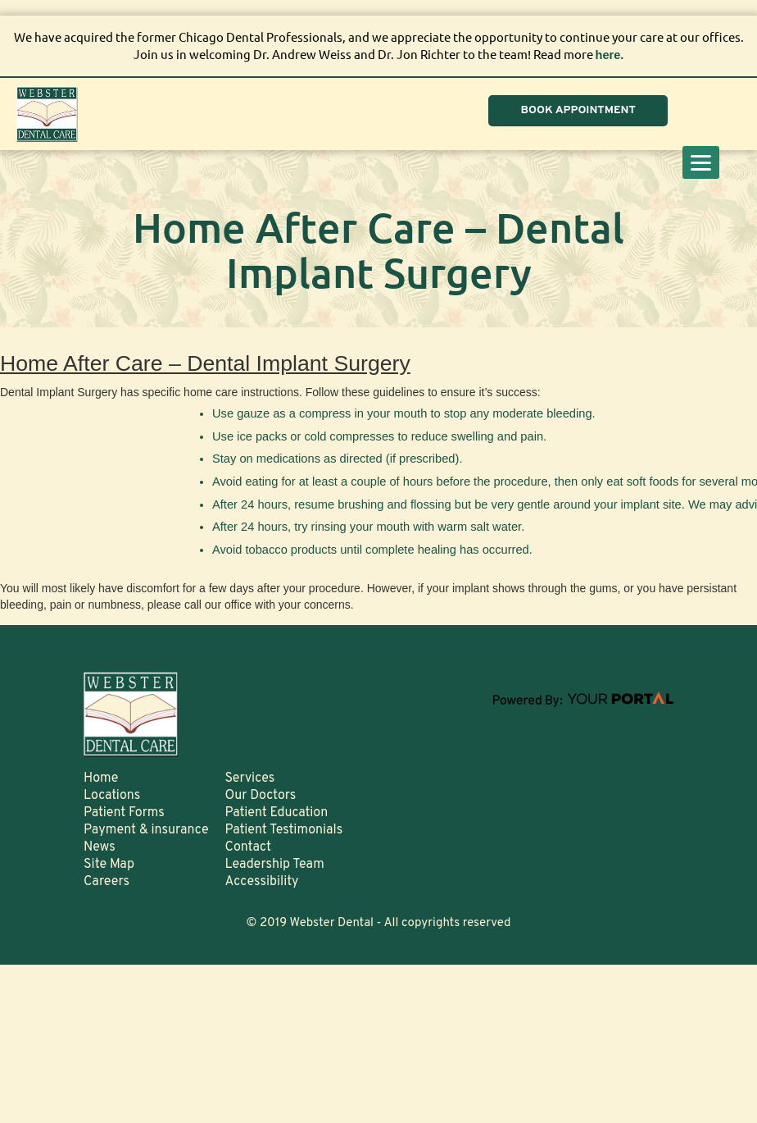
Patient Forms (124, 812)
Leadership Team (274, 864)
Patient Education (277, 812)
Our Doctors (261, 795)
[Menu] (700, 162)
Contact (248, 846)
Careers (106, 881)
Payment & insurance (146, 829)
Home (101, 777)
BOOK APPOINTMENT (574, 110)
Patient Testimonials (284, 829)
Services (250, 777)
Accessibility (262, 881)
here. (609, 55)
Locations (112, 795)
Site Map (109, 864)
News (100, 846)
